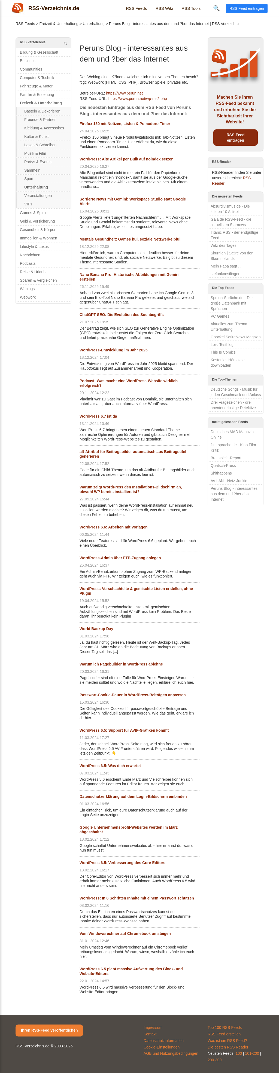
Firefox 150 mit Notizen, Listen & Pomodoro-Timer (125, 123)
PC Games (220, 316)
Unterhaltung (94, 24)
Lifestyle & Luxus (34, 246)
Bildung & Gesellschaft (39, 52)
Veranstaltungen (38, 195)
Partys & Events (37, 162)
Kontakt (150, 1034)
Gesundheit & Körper (38, 229)
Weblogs (27, 289)
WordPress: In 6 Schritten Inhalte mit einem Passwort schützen (137, 898)
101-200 (252, 1053)
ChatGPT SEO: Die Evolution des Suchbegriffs (122, 314)
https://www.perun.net (124, 93)
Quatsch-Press (223, 465)
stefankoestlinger (225, 274)
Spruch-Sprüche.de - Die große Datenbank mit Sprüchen (232, 303)
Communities (31, 69)
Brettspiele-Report (226, 458)
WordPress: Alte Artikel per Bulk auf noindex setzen (127, 159)
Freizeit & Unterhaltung (59, 24)
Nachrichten (30, 255)
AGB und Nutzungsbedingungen (171, 1053)
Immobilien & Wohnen (38, 238)
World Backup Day (96, 629)
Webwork (28, 297)
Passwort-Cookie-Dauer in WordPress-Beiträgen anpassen (133, 695)
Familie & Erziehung (37, 94)
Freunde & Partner (40, 119)
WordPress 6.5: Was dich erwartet (110, 766)
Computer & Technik (37, 77)
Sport (28, 179)
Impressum (153, 1027)
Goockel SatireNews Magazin (236, 337)
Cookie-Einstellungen (162, 1047)
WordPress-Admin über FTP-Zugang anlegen (120, 558)
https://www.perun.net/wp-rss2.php (137, 98)
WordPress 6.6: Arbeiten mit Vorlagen (113, 527)
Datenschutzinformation (164, 1040)
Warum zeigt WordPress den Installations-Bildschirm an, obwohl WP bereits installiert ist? (131, 489)
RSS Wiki (164, 8)
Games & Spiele (33, 213)
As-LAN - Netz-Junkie (229, 481)
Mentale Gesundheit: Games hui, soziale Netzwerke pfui (130, 239)
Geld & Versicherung (37, 221)
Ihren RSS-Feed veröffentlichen (49, 1030)
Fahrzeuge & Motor (36, 86)
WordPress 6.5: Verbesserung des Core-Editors (122, 863)
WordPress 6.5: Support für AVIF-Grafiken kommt (124, 730)
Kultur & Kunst (36, 136)
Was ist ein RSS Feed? (227, 1040)
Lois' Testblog (222, 344)
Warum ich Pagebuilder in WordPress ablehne (121, 664)
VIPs (28, 204)
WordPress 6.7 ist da (98, 416)
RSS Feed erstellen (224, 1034)
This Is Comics (223, 352)
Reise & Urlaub (33, 272)
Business (27, 61)
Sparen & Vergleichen (38, 280)
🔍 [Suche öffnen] (216, 8)
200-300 (215, 1060)
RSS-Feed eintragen (235, 137)
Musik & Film (35, 153)
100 (239, 1053)
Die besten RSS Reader (228, 1047)
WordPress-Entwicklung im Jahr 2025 (114, 350)
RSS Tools (191, 8)
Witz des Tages (223, 245)
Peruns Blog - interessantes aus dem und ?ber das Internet (234, 493)
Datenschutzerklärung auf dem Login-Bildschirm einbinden (133, 796)
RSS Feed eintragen (246, 8)
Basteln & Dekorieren (42, 111)
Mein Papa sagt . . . (227, 266)
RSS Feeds (136, 8)
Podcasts (28, 263)
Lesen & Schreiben (40, 145)
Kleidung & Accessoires (44, 128)
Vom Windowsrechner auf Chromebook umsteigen (125, 933)
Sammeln (32, 170)
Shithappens (221, 473)
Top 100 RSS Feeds (225, 1027)
